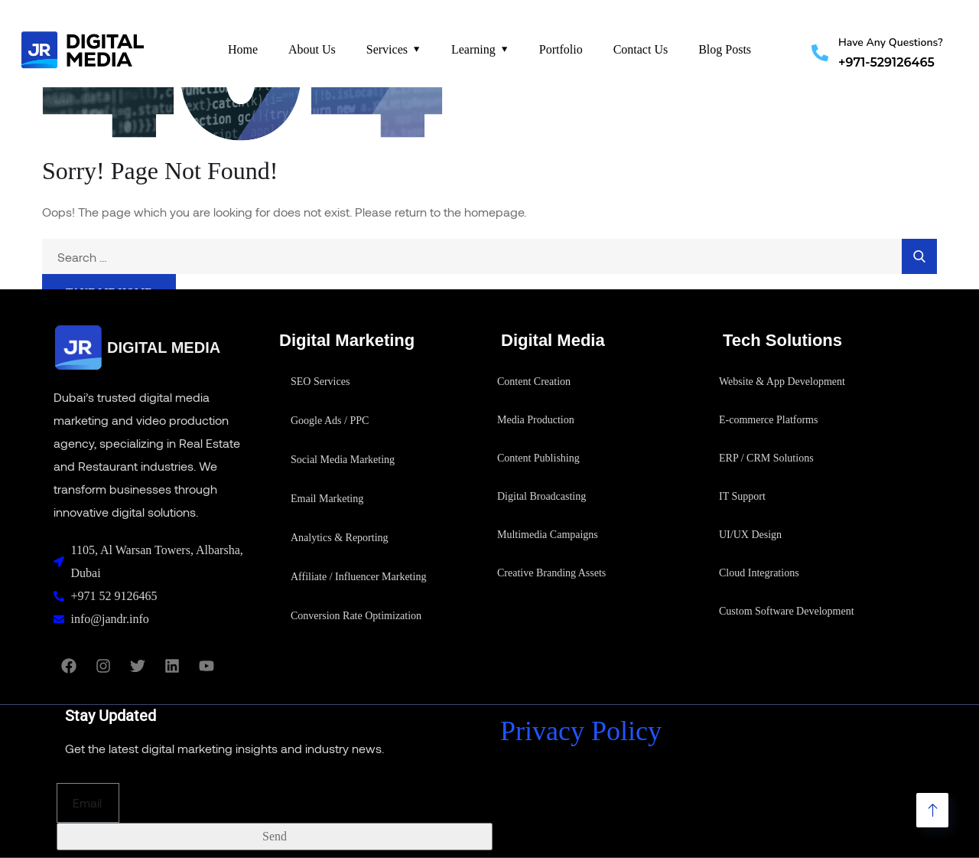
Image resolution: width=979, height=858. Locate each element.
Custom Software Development (786, 611)
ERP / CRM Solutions (766, 458)
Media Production (535, 420)
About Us (312, 49)
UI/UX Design (750, 534)
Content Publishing (538, 458)
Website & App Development (782, 381)
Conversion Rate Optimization (356, 615)
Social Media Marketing (343, 459)
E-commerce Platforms (768, 420)
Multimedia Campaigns (547, 534)
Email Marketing (327, 498)
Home (243, 49)
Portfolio (561, 49)
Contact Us (640, 49)
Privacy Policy (581, 731)
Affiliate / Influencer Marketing (358, 576)
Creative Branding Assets (551, 573)
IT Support (742, 496)
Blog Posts (724, 49)
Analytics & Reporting (340, 537)
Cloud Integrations (759, 573)
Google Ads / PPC (330, 420)
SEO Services (320, 381)
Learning (473, 49)
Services (387, 49)
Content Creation (534, 381)
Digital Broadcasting (541, 496)
